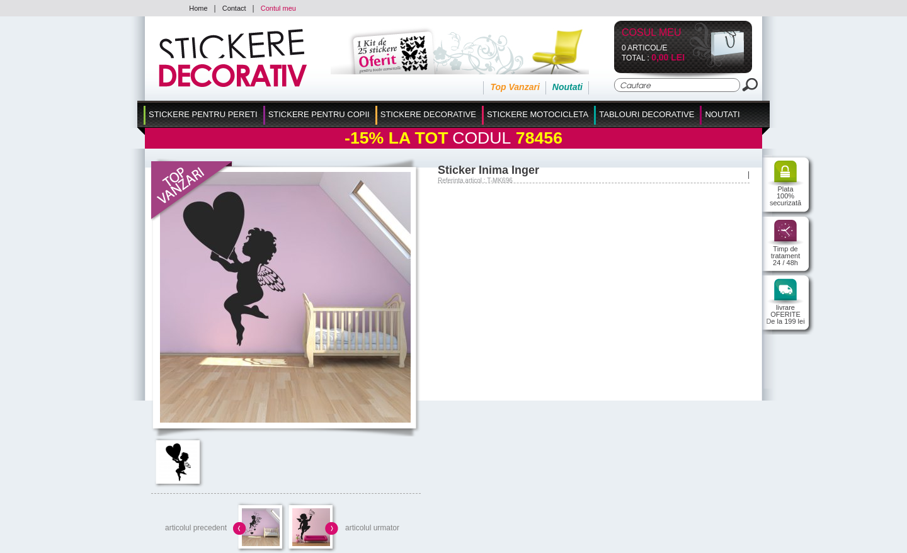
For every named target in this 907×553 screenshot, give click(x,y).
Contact (234, 8)
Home (198, 8)
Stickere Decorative (428, 114)
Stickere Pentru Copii (319, 114)
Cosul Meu (652, 33)
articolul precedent (196, 527)
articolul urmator (372, 527)
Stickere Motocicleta (537, 114)
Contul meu (278, 8)
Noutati (567, 87)
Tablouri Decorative (646, 114)
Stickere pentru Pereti (203, 114)
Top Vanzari (514, 87)
